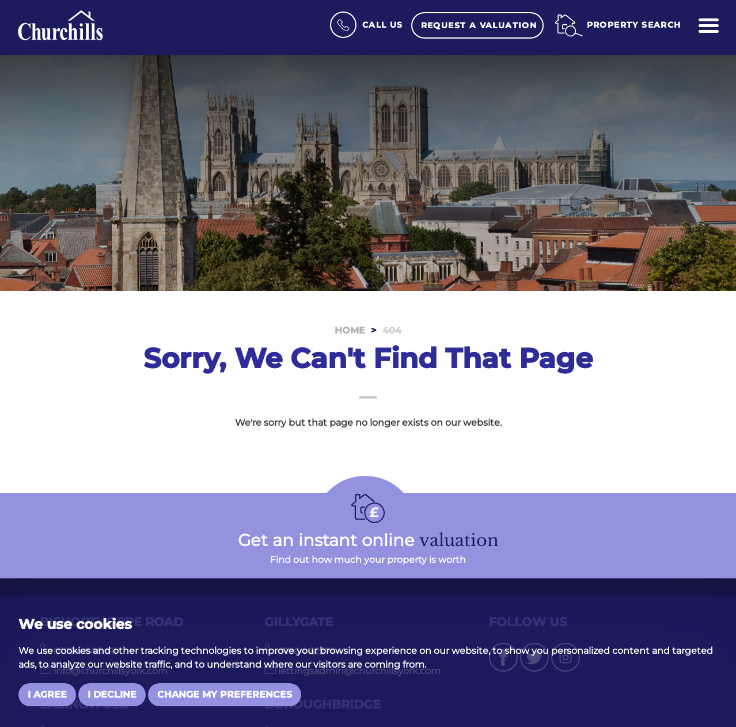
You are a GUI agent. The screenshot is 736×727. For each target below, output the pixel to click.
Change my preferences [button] (224, 694)
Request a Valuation (479, 25)
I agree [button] (47, 694)
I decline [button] (112, 694)
